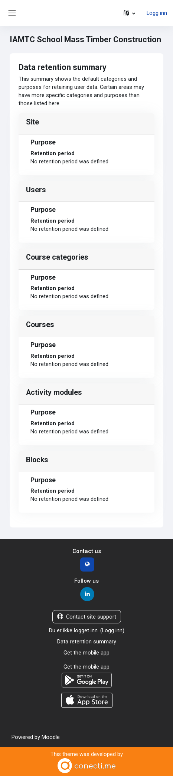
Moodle (51, 737)
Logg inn (157, 13)
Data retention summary (86, 641)
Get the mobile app (86, 652)
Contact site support (86, 616)
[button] (129, 13)
